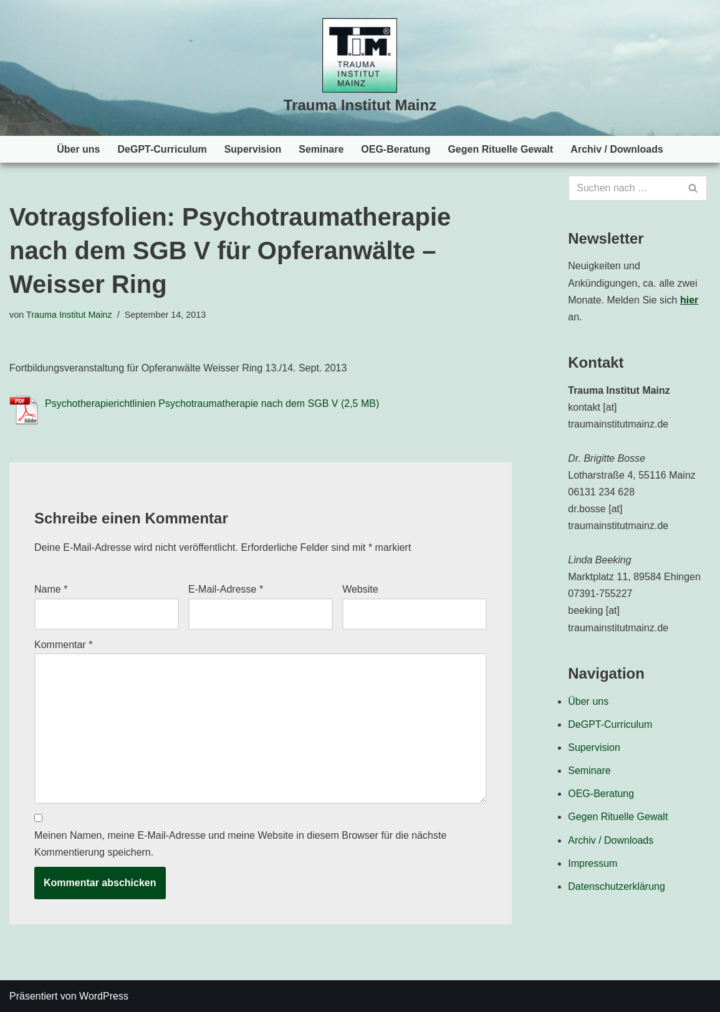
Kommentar (63, 644)
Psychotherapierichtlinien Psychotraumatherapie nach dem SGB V (191, 403)
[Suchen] (623, 188)
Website (360, 589)
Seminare (321, 149)
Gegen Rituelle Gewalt (500, 149)
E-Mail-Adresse (225, 589)
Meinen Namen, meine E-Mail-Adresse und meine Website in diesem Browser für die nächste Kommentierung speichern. (240, 843)
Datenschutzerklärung (616, 886)
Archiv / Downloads (616, 149)
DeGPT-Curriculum (162, 149)
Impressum (592, 863)
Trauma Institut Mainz (69, 315)
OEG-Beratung (395, 149)
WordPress (103, 996)
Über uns (78, 149)
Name (50, 589)
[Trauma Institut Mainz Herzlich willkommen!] (360, 68)
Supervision (253, 149)
